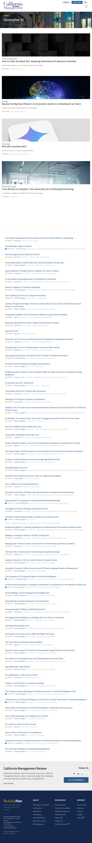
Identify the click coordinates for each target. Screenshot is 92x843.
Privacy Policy (11, 833)
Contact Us (59, 821)
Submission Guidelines (63, 808)
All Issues (80, 808)
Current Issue (81, 805)
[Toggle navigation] (86, 6)
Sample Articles (60, 814)
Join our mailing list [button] (76, 780)
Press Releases (38, 824)
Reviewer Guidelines (62, 811)
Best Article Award (39, 821)
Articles (79, 811)
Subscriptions (37, 808)
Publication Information (41, 805)
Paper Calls (59, 818)
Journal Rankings (39, 818)
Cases (80, 818)
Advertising (37, 814)
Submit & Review (62, 824)
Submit (66, 2)
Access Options (60, 805)
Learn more (8, 783)
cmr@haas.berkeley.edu (10, 828)
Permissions (37, 811)
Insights (80, 814)
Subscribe (77, 2)
